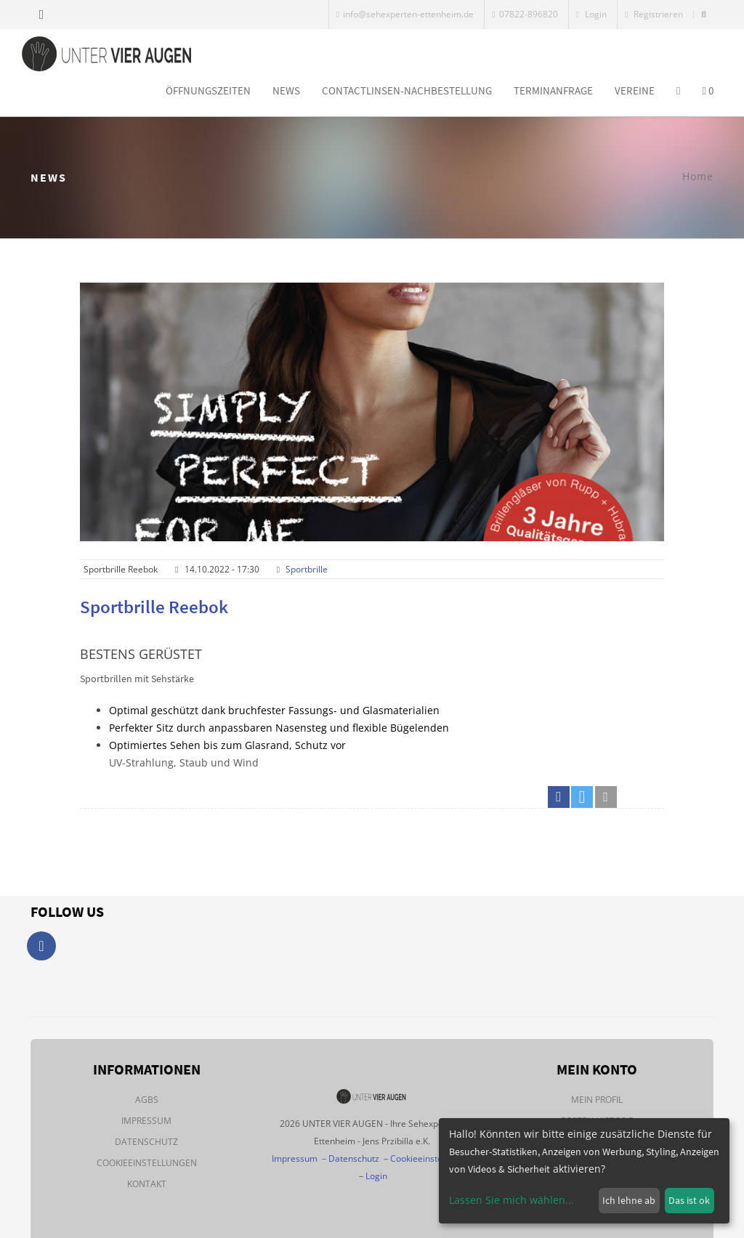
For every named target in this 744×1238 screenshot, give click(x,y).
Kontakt (146, 1184)
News (286, 90)
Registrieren (654, 14)
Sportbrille (307, 569)
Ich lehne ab (628, 1200)
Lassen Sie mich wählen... (511, 1200)
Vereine (635, 90)
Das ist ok (689, 1200)
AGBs (146, 1099)
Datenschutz (146, 1142)
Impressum (146, 1120)
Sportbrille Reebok (154, 606)
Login (591, 14)
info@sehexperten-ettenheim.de (405, 14)
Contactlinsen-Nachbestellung (407, 90)
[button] (559, 797)
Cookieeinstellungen (147, 1163)
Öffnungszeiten (208, 90)
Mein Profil (597, 1099)
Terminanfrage (553, 90)
